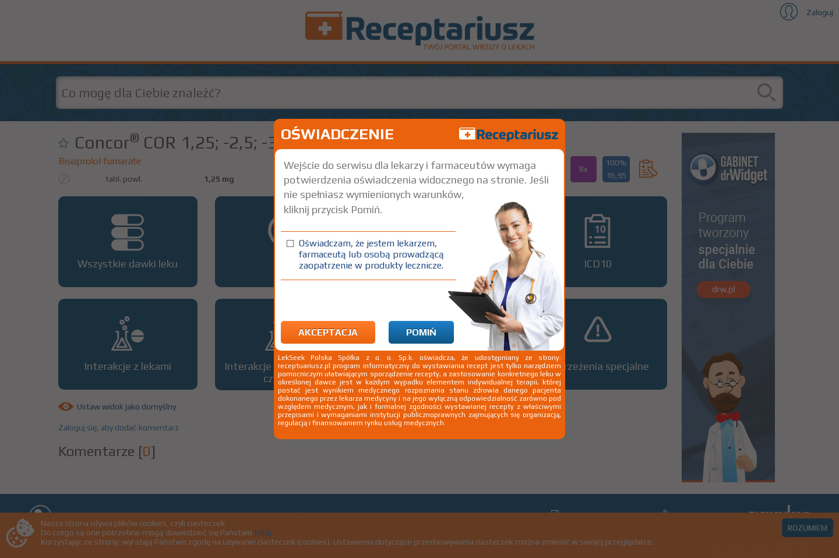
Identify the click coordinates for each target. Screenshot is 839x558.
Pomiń (421, 332)
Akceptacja (328, 332)
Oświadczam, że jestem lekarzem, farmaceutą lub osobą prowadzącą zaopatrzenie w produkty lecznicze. (371, 254)
